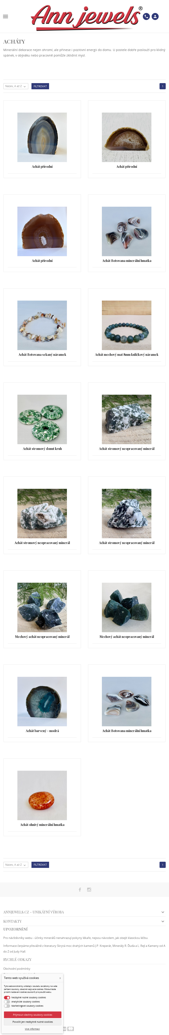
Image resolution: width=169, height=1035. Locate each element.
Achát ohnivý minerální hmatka (42, 825)
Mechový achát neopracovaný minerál (42, 637)
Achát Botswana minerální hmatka (126, 261)
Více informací (32, 1029)
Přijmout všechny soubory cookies (32, 1014)
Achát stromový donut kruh (42, 449)
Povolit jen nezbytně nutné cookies (33, 1021)
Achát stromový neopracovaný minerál (126, 449)
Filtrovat (40, 86)
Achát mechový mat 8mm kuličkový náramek (126, 354)
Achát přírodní (42, 166)
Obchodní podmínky (16, 969)
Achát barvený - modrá (42, 731)
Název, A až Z (16, 86)
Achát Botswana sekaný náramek (42, 354)
